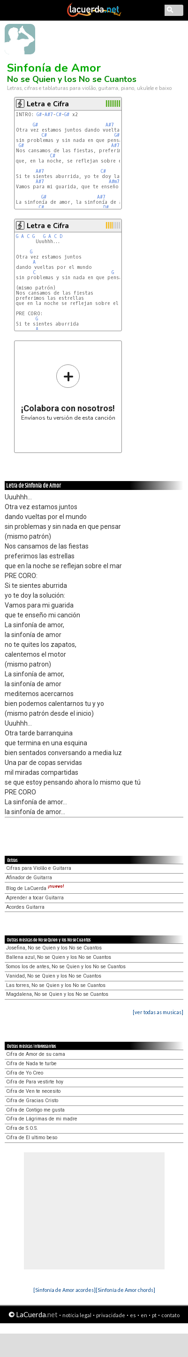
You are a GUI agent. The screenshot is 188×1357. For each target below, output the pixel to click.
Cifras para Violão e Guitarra (38, 868)
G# (39, 114)
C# (58, 114)
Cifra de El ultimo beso (31, 1138)
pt (154, 1315)
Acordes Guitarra (25, 907)
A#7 (49, 114)
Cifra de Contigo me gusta (35, 1110)
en (144, 1315)
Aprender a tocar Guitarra (35, 898)
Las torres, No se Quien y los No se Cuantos (55, 985)
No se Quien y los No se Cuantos (71, 79)
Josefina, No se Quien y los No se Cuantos (54, 948)
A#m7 (114, 181)
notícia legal (76, 1315)
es (133, 1315)
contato (170, 1315)
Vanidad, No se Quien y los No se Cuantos (53, 976)
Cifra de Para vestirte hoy (34, 1082)
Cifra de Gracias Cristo (32, 1100)
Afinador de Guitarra (29, 878)
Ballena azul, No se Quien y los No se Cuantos (58, 957)
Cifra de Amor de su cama (35, 1054)
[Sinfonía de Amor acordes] (64, 1290)
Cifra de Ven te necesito (33, 1091)
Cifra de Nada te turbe (31, 1063)
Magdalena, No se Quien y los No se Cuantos (57, 994)
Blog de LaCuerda (35, 888)
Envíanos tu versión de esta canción (68, 392)
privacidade (110, 1315)
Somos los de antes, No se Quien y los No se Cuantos (66, 967)
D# (106, 207)
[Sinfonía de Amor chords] (125, 1290)
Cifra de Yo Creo (24, 1073)
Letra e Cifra (48, 104)
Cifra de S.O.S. (22, 1128)
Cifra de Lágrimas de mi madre (41, 1119)
